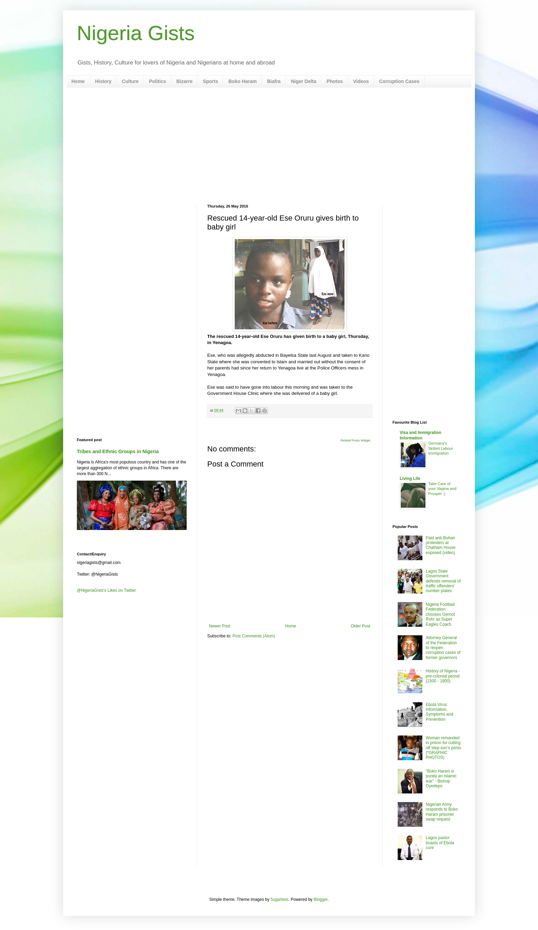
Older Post (360, 626)
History (103, 81)
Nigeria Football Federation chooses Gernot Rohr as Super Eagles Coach (440, 614)
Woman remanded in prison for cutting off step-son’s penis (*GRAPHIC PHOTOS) (443, 747)
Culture (130, 81)
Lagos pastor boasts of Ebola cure (440, 842)
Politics (157, 81)
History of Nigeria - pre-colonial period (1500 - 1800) (443, 676)
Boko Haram (243, 81)
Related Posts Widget (355, 440)
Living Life (410, 478)
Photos (335, 81)
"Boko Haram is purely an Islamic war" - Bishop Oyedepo (441, 778)
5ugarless (280, 899)
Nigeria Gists (136, 33)
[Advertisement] (269, 146)
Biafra (274, 81)
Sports (210, 81)
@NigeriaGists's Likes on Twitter (106, 590)
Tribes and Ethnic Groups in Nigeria (118, 451)
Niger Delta (303, 81)
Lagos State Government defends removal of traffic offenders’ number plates (443, 581)
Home (78, 81)
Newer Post (219, 626)
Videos (361, 81)
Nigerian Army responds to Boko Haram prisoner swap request (442, 812)
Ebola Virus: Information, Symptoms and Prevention (439, 712)
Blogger (321, 899)
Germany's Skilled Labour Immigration (440, 448)
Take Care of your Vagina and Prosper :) (442, 489)
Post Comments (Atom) (253, 636)
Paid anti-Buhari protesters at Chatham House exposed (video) (441, 545)
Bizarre (184, 81)
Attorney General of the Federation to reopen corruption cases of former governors (443, 647)
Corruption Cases (399, 81)
